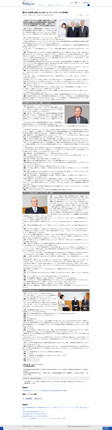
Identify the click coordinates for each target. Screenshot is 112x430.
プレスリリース (40, 5)
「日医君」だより (51, 5)
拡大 (79, 2)
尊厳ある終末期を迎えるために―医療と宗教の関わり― (35, 416)
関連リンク (30, 426)
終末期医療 (29, 398)
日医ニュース (60, 5)
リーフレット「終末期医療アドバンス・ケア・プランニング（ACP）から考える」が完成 (43, 418)
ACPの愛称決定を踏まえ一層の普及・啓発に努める (34, 413)
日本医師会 (24, 426)
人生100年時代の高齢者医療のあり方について (33, 411)
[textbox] (79, 5)
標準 (76, 2)
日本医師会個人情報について (39, 426)
